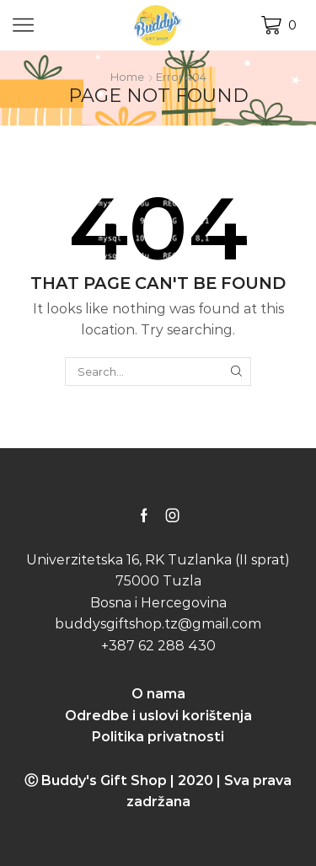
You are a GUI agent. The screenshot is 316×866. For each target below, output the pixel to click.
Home (127, 76)
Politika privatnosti (158, 737)
